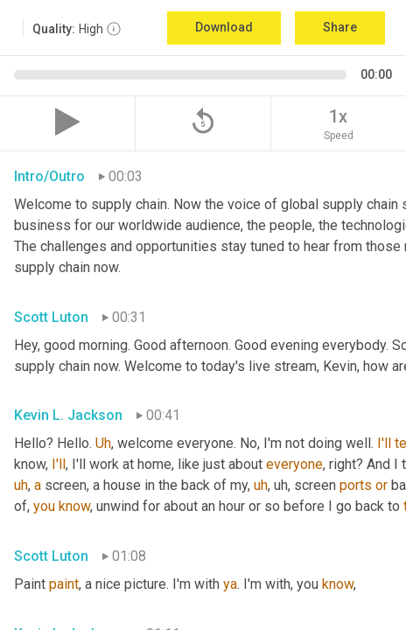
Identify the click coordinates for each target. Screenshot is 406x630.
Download (224, 27)
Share (340, 27)
